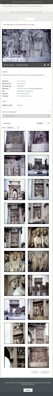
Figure (19, 93)
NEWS (40, 12)
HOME (12, 12)
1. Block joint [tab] (26, 116)
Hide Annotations (22, 65)
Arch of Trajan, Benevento (24, 96)
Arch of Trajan (21, 81)
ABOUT (17, 12)
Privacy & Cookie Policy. (28, 384)
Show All (35, 372)
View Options (9, 65)
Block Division (25, 93)
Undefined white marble (23, 88)
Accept (28, 390)
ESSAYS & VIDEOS (32, 12)
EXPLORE (23, 12)
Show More (45, 372)
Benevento (20, 105)
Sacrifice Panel (21, 83)
